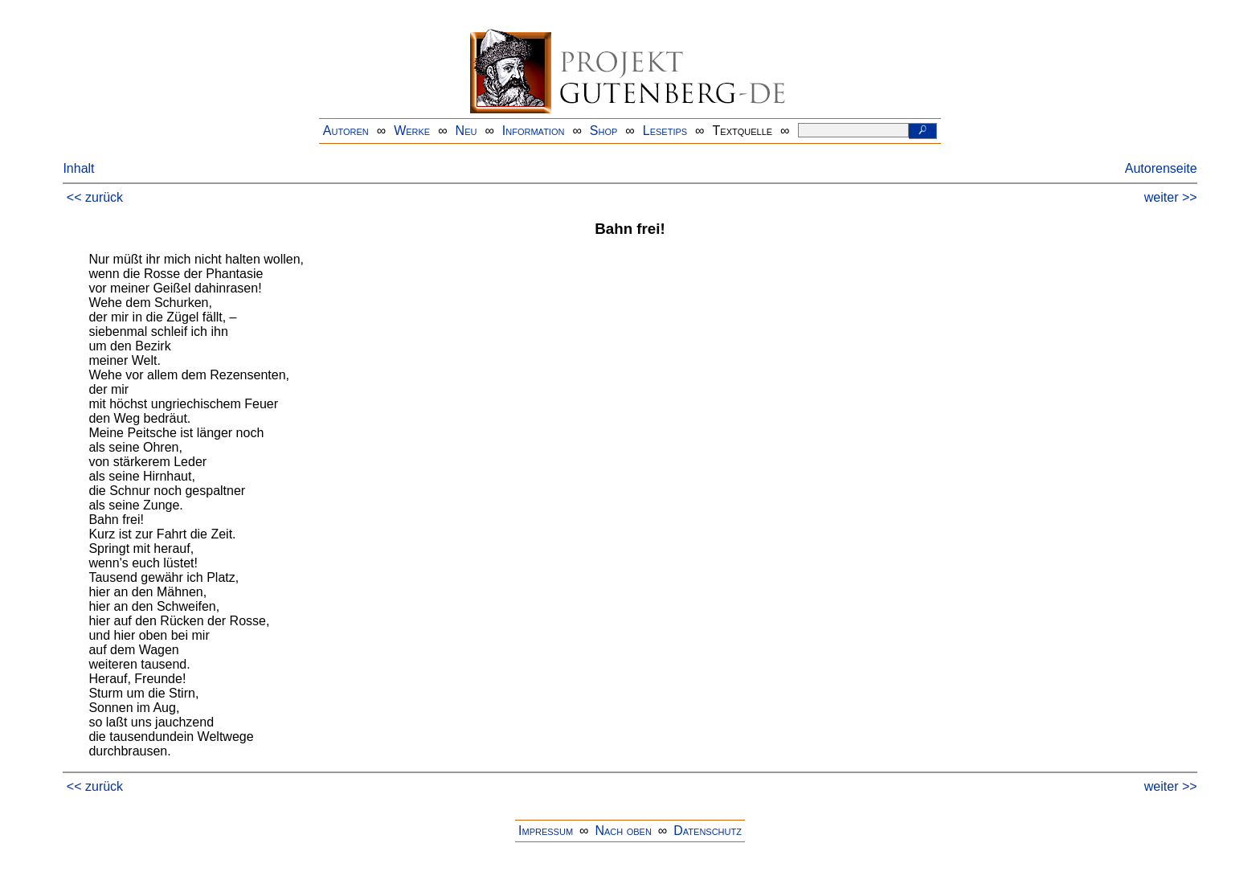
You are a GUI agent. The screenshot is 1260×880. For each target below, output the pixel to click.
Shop (604, 130)
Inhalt (78, 168)
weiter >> (1170, 197)
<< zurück (95, 197)
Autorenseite (1161, 168)
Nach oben (623, 830)
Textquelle (743, 130)
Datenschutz (707, 830)
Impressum (545, 830)
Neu (466, 130)
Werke (412, 130)
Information (533, 130)
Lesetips (665, 130)
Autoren (346, 130)
